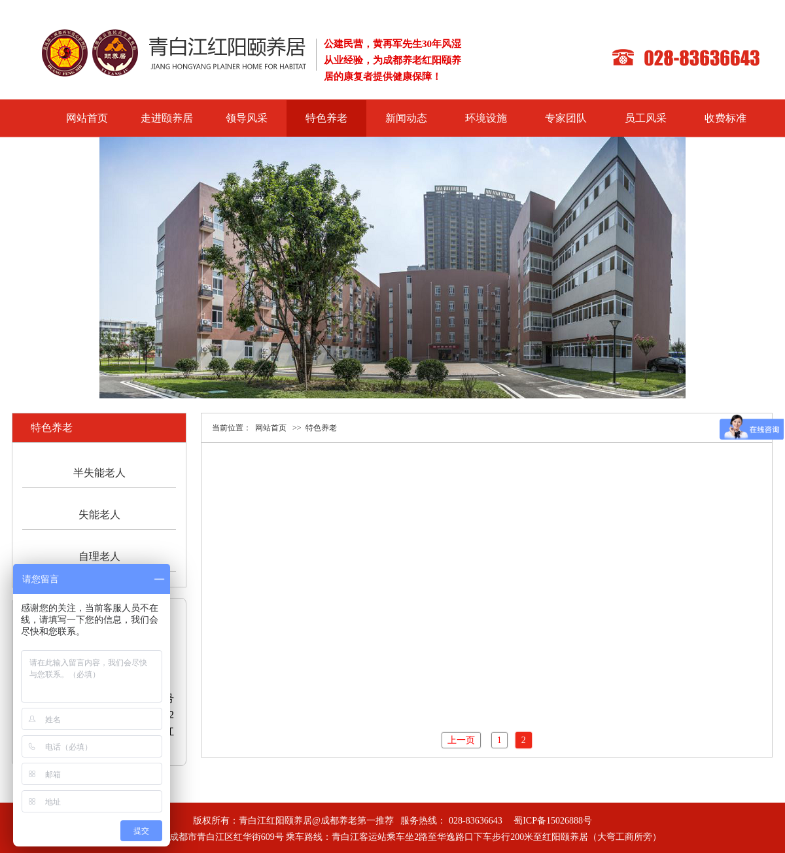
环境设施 (486, 118)
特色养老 (326, 118)
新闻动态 (406, 118)
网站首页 (87, 118)
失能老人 (99, 514)
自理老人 (99, 556)
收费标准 (725, 118)
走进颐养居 (167, 118)
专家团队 (566, 118)
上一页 (461, 740)
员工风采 (646, 118)
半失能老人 (99, 472)
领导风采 (247, 118)
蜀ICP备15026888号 (553, 821)
